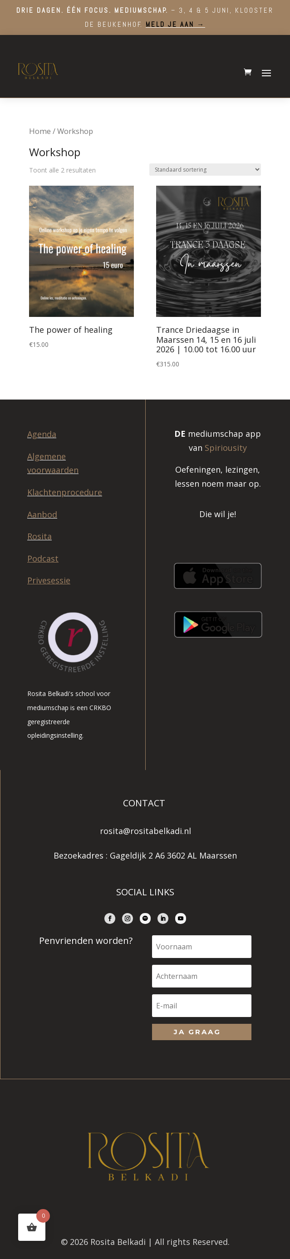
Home (40, 131)
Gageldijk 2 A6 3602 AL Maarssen (173, 855)
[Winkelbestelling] (205, 169)
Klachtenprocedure (64, 492)
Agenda (41, 434)
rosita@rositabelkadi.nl (145, 830)
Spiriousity (226, 447)
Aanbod (42, 514)
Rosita (39, 536)
